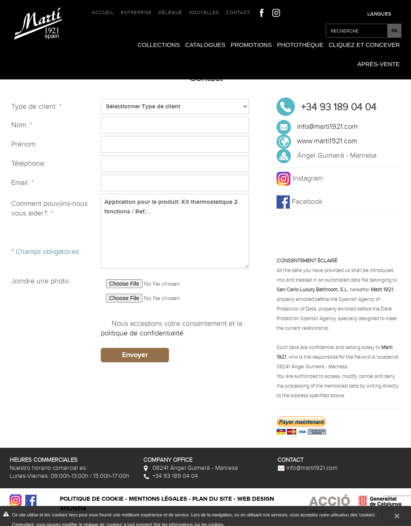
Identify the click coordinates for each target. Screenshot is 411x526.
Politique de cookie (92, 499)
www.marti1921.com (327, 141)
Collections (158, 44)
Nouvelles (204, 12)
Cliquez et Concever (364, 44)
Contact (238, 12)
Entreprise (136, 12)
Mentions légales (158, 499)
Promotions (251, 44)
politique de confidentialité (142, 333)
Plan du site (212, 499)
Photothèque (300, 44)
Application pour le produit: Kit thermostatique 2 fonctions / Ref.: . (175, 231)
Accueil (103, 12)
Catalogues (205, 44)
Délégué (170, 12)
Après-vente (378, 64)
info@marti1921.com (327, 126)
